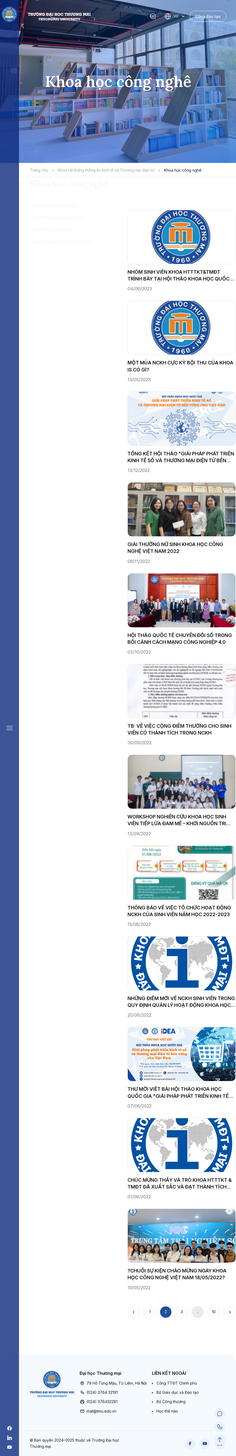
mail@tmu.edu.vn (97, 1411)
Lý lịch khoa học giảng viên (57, 248)
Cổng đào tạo (208, 16)
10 (214, 1311)
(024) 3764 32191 (98, 1392)
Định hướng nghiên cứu (53, 236)
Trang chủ (39, 170)
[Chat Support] (219, 1413)
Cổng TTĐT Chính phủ (177, 1383)
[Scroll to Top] (219, 1439)
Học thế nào (167, 1411)
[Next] (230, 1312)
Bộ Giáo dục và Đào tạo (178, 1392)
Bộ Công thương (171, 1401)
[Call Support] (219, 1426)
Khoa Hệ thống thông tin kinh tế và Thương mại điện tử (106, 170)
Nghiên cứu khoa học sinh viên (61, 272)
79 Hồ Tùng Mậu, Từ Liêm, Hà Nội (113, 1383)
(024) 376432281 (98, 1402)
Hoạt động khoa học (50, 260)
